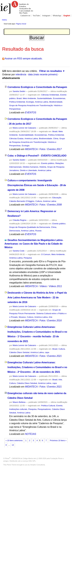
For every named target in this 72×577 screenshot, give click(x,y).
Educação (56, 197)
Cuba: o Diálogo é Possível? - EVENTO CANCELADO (36, 155)
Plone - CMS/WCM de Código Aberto (19, 458)
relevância (21, 74)
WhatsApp (57, 16)
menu (4, 20)
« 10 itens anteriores (14, 440)
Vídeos (43, 286)
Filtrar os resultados (50, 71)
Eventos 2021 (54, 356)
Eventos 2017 (54, 149)
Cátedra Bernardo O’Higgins (21, 201)
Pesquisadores (44, 409)
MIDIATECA (31, 149)
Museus (22, 317)
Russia (38, 231)
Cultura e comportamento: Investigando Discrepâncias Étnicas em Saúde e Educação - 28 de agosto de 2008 (36, 185)
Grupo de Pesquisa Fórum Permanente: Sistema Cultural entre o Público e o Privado (37, 313)
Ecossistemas (59, 98)
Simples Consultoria (37, 465)
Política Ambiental (17, 102)
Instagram (46, 16)
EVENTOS (30, 112)
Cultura (38, 201)
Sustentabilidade (44, 98)
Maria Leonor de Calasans (24, 128)
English (66, 16)
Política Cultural (48, 405)
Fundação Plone (56, 458)
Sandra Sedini (19, 91)
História (42, 167)
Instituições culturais (18, 409)
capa (47, 352)
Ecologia (30, 102)
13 (13, 445)
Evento (59, 405)
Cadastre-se (25, 16)
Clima (55, 138)
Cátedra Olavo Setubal (19, 352)
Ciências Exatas (16, 138)
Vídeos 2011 (55, 286)
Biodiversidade (55, 102)
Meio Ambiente (29, 98)
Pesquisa (28, 258)
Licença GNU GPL (29, 461)
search (67, 19)
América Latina (41, 102)
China (53, 227)
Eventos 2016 (54, 320)
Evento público (47, 163)
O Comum (45, 254)
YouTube (36, 16)
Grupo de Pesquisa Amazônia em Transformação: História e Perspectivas (37, 142)
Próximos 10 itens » (58, 440)
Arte (50, 317)
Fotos (42, 149)
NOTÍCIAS (30, 434)
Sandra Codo (18, 251)
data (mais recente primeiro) (43, 74)
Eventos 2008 (54, 204)
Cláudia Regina (19, 220)
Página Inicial (21, 24)
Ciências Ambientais (50, 95)
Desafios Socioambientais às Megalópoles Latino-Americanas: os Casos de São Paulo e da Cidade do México (33, 243)
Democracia (14, 231)
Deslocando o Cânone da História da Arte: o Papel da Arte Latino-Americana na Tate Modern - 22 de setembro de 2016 (37, 297)
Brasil (19, 98)
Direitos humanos (30, 167)
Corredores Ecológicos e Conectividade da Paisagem (37, 87)
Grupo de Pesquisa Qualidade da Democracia (29, 227)
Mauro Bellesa (19, 402)
